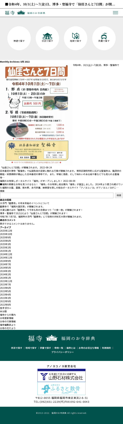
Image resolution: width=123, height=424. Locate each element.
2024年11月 (6, 257)
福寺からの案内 (8, 314)
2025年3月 (5, 244)
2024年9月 (5, 260)
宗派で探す (16, 347)
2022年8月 (5, 304)
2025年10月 (6, 234)
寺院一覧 (58, 347)
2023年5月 (5, 291)
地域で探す (31, 347)
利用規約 (106, 347)
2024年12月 (6, 254)
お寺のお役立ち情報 (89, 347)
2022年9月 (5, 301)
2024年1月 (5, 277)
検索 (2, 191)
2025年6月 (5, 240)
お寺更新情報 (6, 318)
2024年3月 (5, 271)
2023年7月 (5, 284)
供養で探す (45, 347)
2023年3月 (5, 297)
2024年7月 (5, 264)
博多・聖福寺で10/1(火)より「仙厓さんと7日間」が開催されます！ (34, 213)
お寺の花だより (8, 328)
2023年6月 (5, 287)
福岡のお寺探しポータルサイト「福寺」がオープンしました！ (31, 180)
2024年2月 (5, 274)
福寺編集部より (8, 324)
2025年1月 (5, 250)
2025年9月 (5, 237)
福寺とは (70, 347)
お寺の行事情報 (8, 321)
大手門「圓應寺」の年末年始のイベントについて (24, 203)
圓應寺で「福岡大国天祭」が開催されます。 (22, 206)
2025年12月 (6, 230)
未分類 (3, 311)
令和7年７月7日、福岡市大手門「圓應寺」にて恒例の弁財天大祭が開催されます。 (41, 216)
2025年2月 (5, 247)
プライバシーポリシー (62, 352)
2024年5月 (5, 267)
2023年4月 (5, 294)
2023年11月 (6, 281)
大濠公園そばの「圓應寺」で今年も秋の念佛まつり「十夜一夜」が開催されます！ (41, 209)
